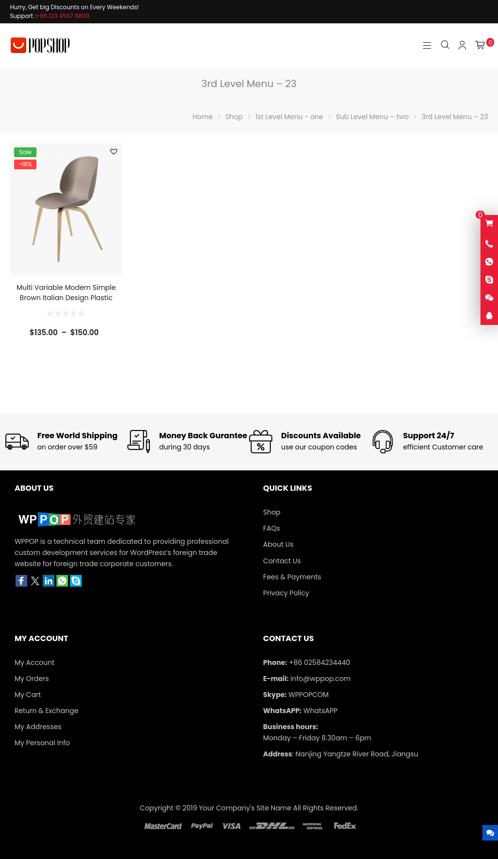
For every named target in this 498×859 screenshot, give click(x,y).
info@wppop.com (320, 678)
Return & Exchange (46, 711)
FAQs (271, 528)
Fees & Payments (292, 577)
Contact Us (282, 561)
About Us (278, 544)
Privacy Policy (286, 593)
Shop (272, 512)
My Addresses (38, 727)
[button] (113, 151)
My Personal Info (42, 743)
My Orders (32, 678)
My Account (34, 662)
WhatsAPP (320, 711)
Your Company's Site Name (245, 808)
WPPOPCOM (308, 694)
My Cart (28, 694)
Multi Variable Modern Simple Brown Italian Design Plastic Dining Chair (66, 298)
